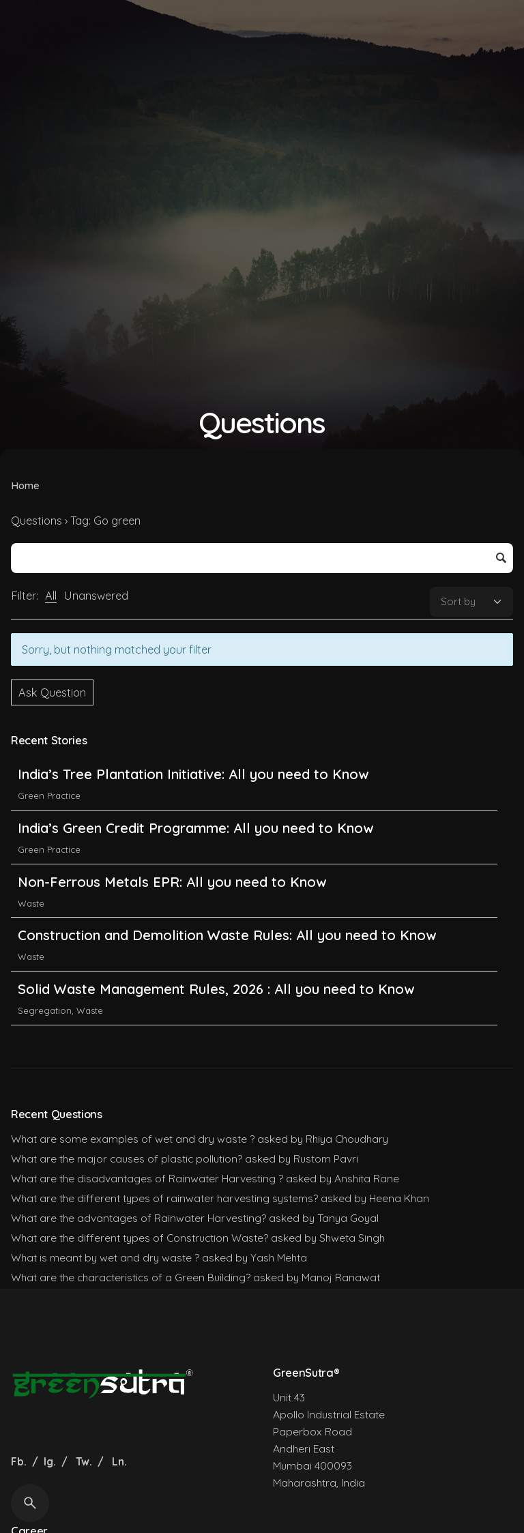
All (51, 595)
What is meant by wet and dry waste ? (105, 1257)
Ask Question (52, 692)
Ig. (50, 1461)
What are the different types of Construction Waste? (139, 1237)
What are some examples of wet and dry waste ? (132, 1138)
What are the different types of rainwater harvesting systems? (164, 1198)
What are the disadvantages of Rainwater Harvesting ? (147, 1178)
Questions (36, 520)
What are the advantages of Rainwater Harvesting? (138, 1218)
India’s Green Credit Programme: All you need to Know (195, 827)
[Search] (30, 1503)
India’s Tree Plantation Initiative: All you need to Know (195, 774)
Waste (31, 903)
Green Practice (49, 795)
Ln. (119, 1461)
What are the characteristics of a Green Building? (130, 1277)
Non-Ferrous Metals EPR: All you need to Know (172, 881)
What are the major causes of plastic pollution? (126, 1158)
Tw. (84, 1461)
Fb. (20, 1461)
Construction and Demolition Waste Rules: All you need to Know (227, 935)
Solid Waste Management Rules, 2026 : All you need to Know (216, 988)
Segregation (45, 1010)
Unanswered (95, 595)
